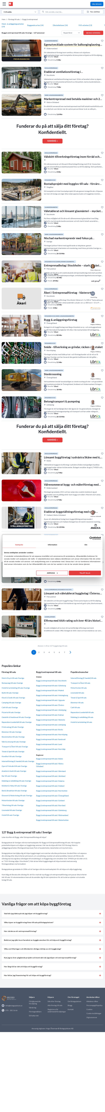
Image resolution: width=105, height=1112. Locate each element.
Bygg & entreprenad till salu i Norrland (50, 815)
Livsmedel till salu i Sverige (12, 820)
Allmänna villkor (92, 1011)
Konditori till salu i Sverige (11, 766)
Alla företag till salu (55, 1015)
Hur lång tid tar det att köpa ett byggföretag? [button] (23, 976)
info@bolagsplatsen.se (12, 1015)
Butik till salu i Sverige (10, 703)
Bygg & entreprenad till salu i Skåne (49, 769)
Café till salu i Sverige (10, 717)
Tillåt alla (85, 573)
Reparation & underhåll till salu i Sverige (16, 732)
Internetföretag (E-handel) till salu (83, 688)
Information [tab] (52, 545)
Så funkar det (34, 1025)
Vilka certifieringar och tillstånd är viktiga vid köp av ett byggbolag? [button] (32, 959)
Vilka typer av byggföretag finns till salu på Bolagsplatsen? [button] (29, 932)
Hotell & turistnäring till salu (81, 732)
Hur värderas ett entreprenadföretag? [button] (20, 941)
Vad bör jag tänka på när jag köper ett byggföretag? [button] (26, 923)
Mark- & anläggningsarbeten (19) (13, 25)
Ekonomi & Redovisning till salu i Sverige (17, 805)
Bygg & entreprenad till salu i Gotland (50, 810)
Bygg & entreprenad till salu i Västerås (50, 729)
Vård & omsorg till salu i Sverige (14, 751)
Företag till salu (14, 19)
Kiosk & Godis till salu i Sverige (13, 707)
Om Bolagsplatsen (74, 1011)
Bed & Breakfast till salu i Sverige (14, 800)
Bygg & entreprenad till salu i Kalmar (50, 725)
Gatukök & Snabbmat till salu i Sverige (16, 727)
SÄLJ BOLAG (96, 4)
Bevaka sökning (93, 33)
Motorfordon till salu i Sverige (13, 810)
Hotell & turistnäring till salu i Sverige (16, 698)
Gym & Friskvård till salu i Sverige (14, 776)
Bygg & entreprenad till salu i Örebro (50, 715)
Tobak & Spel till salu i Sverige (13, 761)
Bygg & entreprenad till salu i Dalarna (50, 791)
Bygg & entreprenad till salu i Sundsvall (50, 749)
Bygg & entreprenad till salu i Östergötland (52, 805)
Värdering (32, 1017)
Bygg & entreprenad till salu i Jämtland (50, 786)
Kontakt (71, 1019)
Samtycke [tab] (19, 545)
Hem (3, 19)
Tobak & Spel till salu (78, 707)
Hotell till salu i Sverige (10, 825)
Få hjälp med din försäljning (35, 1012)
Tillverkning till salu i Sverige (12, 815)
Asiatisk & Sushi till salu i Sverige (14, 781)
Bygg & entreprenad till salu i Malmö (50, 700)
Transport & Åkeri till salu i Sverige (15, 756)
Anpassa (52, 573)
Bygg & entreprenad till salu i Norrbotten (51, 801)
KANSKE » (52, 142)
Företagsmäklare (35, 1021)
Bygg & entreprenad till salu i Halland (50, 796)
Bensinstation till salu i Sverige (13, 747)
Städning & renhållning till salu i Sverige (16, 791)
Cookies (89, 1019)
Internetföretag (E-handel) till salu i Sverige (18, 771)
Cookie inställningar (93, 1023)
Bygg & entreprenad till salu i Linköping (51, 734)
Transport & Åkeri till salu (80, 693)
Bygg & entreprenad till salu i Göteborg (51, 695)
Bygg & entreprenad (30, 19)
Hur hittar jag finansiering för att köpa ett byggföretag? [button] (27, 985)
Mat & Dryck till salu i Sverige (13, 688)
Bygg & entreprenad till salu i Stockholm (51, 690)
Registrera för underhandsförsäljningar (57, 1020)
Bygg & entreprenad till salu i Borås (49, 739)
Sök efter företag (54, 1011)
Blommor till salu (77, 712)
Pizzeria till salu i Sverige (11, 722)
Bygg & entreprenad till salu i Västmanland (52, 825)
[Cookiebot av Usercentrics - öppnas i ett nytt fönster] (91, 538)
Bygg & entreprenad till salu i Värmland (51, 781)
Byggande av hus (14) (35, 25)
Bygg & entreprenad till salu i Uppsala (50, 710)
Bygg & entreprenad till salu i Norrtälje (50, 759)
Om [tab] (85, 545)
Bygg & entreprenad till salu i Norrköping (51, 744)
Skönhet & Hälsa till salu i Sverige (14, 796)
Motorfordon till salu (79, 698)
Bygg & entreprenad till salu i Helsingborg (52, 705)
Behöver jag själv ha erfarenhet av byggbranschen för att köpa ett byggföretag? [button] (38, 950)
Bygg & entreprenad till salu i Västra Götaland (49, 774)
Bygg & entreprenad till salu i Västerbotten (52, 830)
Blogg (70, 1015)
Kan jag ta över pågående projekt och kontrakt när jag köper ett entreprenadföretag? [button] (40, 967)
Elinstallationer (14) (60, 25)
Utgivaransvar (91, 1027)
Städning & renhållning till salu (82, 727)
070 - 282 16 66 (9, 1020)
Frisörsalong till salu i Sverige (13, 737)
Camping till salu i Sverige (11, 712)
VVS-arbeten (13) (85, 25)
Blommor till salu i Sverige (11, 742)
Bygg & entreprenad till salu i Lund (49, 754)
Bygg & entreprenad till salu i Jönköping (51, 720)
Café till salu (75, 717)
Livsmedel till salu (77, 703)
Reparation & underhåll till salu (82, 722)
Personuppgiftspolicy (94, 1015)
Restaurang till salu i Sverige (12, 693)
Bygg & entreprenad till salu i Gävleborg (51, 820)
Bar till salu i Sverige (9, 786)
